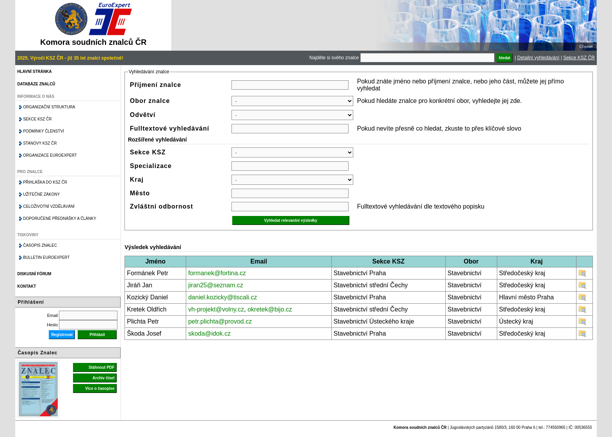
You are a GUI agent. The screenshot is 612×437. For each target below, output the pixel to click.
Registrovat (62, 335)
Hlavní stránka (34, 71)
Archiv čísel (103, 378)
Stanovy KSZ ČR (40, 143)
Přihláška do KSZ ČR (45, 182)
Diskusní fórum (34, 274)
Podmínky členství (43, 131)
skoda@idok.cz (209, 333)
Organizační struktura (49, 107)
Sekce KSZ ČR (579, 57)
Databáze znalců (36, 84)
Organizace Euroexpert (50, 155)
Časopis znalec (40, 245)
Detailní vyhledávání (538, 57)
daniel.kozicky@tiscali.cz (222, 297)
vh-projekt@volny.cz (216, 309)
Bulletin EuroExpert (46, 257)
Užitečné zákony (41, 194)
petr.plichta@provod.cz (220, 321)
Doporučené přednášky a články (59, 218)
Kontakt (26, 286)
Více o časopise (99, 388)
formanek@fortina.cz (217, 273)
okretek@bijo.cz (269, 309)
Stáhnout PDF (101, 367)
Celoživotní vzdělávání (49, 206)
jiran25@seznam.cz (215, 285)
